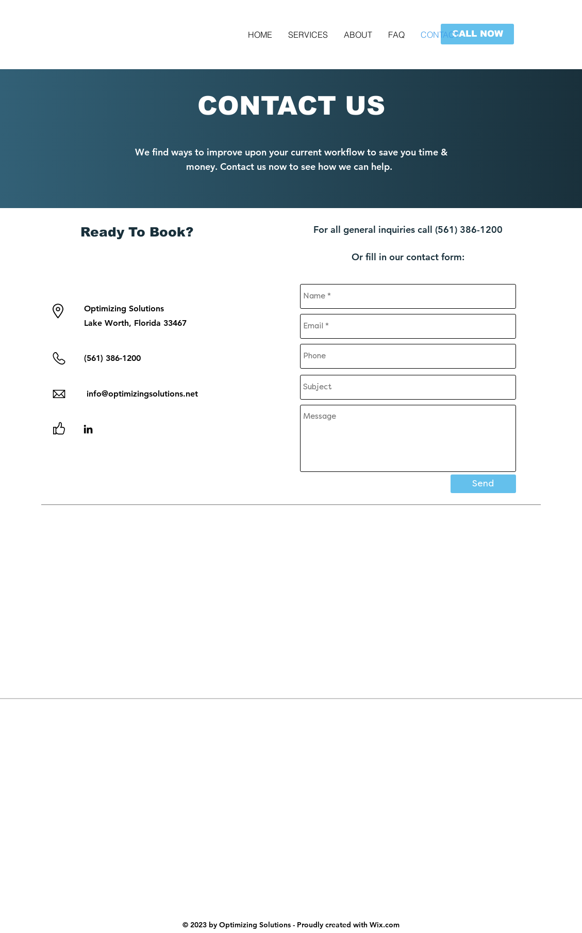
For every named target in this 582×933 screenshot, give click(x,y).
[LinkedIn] (88, 429)
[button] (477, 34)
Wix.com (385, 924)
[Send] (483, 484)
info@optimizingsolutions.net (141, 394)
